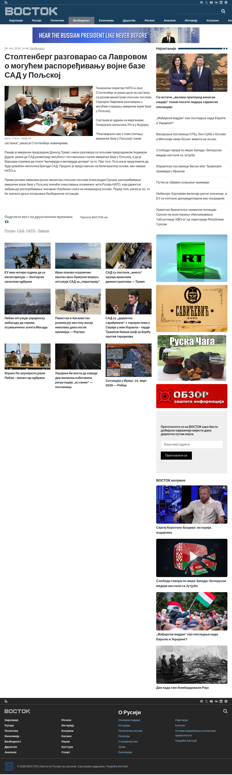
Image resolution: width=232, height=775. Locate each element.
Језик (121, 746)
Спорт (65, 752)
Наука (65, 741)
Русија (36, 20)
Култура (67, 746)
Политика (57, 20)
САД (20, 231)
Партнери (181, 720)
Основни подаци (129, 720)
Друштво (129, 20)
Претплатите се (176, 455)
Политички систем (130, 730)
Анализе (170, 20)
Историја (124, 725)
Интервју (191, 20)
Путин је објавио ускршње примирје (182, 182)
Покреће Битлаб (186, 740)
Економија (106, 20)
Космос (66, 736)
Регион (150, 20)
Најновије (16, 20)
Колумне (213, 20)
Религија (124, 736)
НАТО (31, 231)
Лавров (43, 231)
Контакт (180, 725)
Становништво (128, 741)
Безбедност (81, 20)
